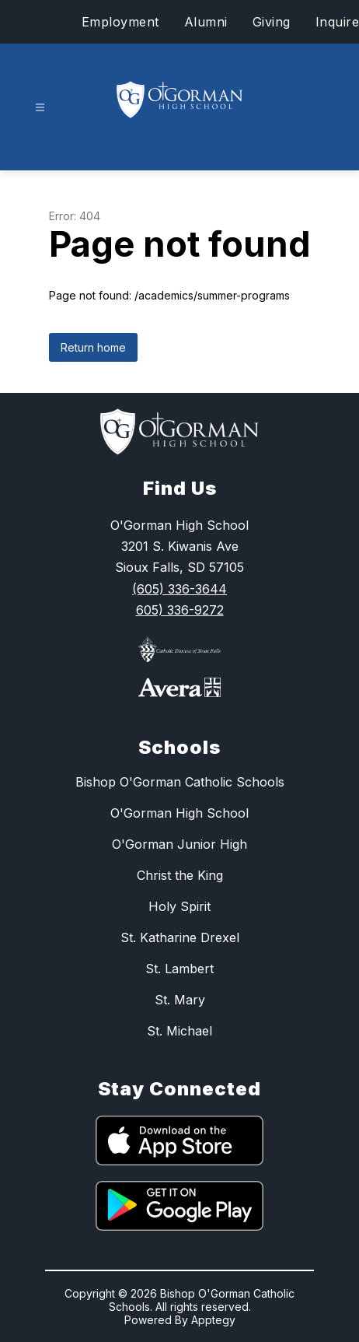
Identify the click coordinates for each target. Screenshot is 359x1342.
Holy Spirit (179, 906)
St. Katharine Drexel (179, 937)
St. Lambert (179, 968)
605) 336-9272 (180, 610)
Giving (272, 22)
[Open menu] (40, 108)
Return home (93, 347)
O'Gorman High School (179, 813)
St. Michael (179, 1031)
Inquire (337, 22)
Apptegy (213, 1319)
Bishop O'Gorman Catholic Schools (179, 782)
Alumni (206, 22)
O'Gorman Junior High (179, 844)
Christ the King (180, 875)
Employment (120, 22)
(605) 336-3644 (179, 589)
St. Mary (180, 999)
